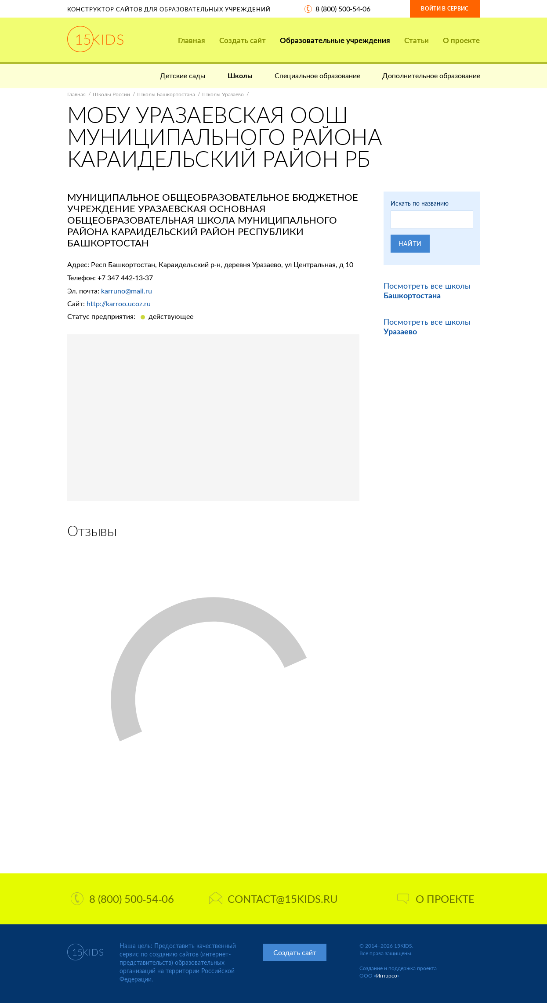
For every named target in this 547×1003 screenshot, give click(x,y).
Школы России (111, 94)
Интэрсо (386, 975)
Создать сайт (242, 40)
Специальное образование (317, 75)
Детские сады (183, 75)
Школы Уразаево (223, 94)
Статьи (416, 40)
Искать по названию (420, 203)
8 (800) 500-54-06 (343, 8)
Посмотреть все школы (427, 290)
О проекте (461, 40)
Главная (191, 40)
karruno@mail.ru (126, 290)
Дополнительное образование (431, 75)
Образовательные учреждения (335, 40)
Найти (410, 243)
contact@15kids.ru (273, 898)
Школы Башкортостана (166, 94)
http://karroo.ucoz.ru (119, 303)
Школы (240, 75)
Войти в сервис (444, 8)
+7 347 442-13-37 (125, 277)
